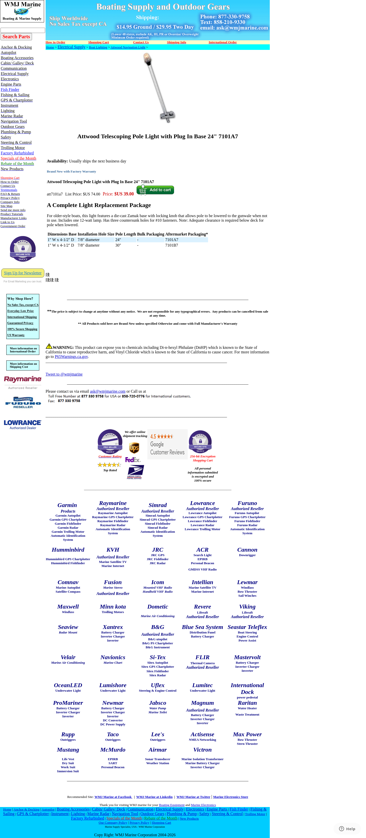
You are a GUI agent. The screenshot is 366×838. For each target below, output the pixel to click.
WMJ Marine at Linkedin (154, 797)
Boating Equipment (171, 805)
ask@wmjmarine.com (107, 391)
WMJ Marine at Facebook (113, 797)
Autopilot (48, 809)
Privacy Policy (139, 822)
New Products (189, 818)
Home (50, 47)
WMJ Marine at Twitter (193, 797)
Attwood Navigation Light (128, 47)
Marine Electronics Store (230, 797)
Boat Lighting (98, 47)
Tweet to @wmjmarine (64, 374)
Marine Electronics (203, 805)
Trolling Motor (255, 814)
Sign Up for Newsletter (23, 273)
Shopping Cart (161, 822)
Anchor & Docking (27, 809)
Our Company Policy (113, 822)
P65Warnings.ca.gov (71, 356)
